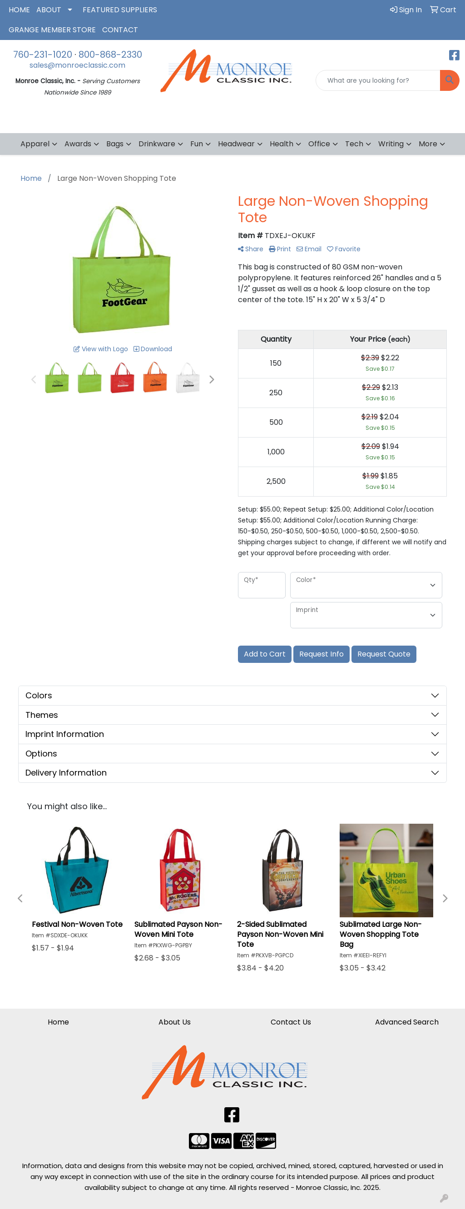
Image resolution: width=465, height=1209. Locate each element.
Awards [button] (77, 144)
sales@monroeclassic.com (77, 65)
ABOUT (48, 10)
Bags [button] (115, 144)
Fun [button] (196, 144)
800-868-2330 (110, 54)
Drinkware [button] (157, 144)
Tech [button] (354, 144)
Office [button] (319, 144)
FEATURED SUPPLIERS (120, 10)
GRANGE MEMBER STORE (52, 30)
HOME (19, 10)
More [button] (428, 144)
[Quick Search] (378, 80)
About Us (174, 1022)
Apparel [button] (34, 144)
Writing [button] (391, 144)
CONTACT (120, 30)
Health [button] (281, 144)
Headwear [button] (236, 144)
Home (58, 1022)
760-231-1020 (42, 54)
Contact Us (291, 1022)
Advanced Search (407, 1022)
